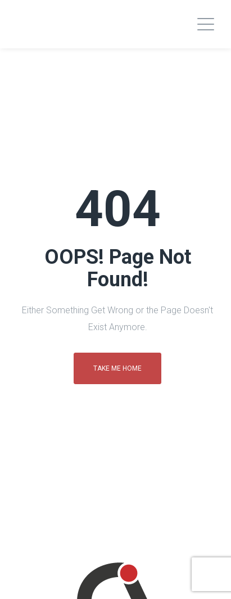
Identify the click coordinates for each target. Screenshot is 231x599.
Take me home (117, 368)
